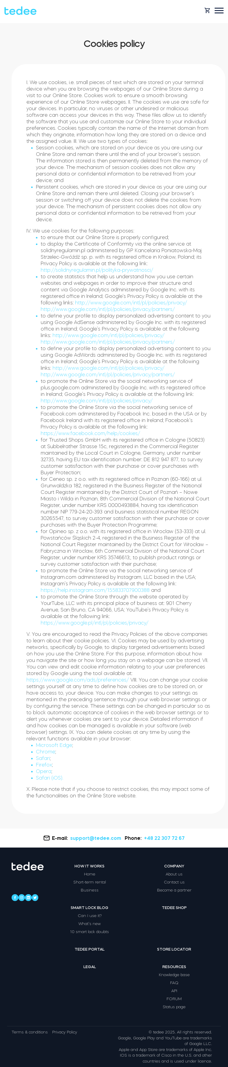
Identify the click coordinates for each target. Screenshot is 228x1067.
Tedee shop (174, 908)
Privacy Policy (64, 1032)
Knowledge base (174, 975)
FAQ (174, 983)
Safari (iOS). (49, 777)
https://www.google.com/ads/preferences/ (77, 679)
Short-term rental (89, 882)
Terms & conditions (30, 1032)
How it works (89, 866)
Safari (43, 758)
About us (174, 874)
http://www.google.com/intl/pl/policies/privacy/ (131, 302)
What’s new (89, 924)
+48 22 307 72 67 (164, 838)
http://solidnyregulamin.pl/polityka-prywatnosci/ (97, 270)
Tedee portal (89, 949)
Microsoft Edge (54, 745)
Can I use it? (90, 916)
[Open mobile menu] (219, 10)
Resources (174, 967)
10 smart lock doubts (89, 932)
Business (90, 890)
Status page (174, 1007)
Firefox (44, 764)
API (174, 991)
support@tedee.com (96, 838)
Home (89, 874)
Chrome (45, 751)
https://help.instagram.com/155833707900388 (95, 590)
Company (174, 866)
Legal (89, 967)
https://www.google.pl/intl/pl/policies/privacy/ (94, 622)
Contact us (174, 882)
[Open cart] (207, 10)
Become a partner (174, 890)
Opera (43, 771)
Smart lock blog (89, 908)
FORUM (174, 999)
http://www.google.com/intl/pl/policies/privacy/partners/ (108, 309)
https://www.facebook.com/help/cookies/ (90, 433)
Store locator (174, 949)
